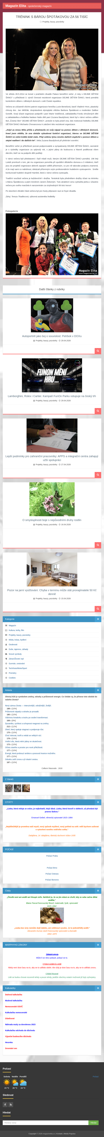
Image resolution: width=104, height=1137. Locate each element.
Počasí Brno (52, 868)
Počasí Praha (52, 856)
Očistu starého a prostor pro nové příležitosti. (24, 747)
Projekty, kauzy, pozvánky (53, 22)
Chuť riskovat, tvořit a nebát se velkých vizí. (23, 735)
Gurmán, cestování (17, 663)
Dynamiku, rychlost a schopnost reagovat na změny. (27, 723)
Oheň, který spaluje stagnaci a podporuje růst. (24, 729)
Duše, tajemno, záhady (18, 649)
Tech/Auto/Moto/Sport (18, 668)
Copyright (32, 1134)
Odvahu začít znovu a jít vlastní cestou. (21, 759)
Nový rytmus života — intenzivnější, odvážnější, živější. (28, 706)
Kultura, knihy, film (16, 630)
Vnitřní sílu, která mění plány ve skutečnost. (23, 741)
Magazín (12, 625)
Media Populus (69, 1134)
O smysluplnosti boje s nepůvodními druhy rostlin (51, 520)
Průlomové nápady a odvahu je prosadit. (22, 711)
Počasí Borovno (52, 880)
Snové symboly (15, 654)
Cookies (12, 678)
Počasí (96, 1077)
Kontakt (59, 1134)
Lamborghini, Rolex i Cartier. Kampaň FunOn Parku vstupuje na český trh (52, 396)
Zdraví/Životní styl (16, 659)
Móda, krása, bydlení (17, 640)
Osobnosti (13, 644)
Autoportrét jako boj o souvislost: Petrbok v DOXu (52, 336)
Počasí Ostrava (52, 874)
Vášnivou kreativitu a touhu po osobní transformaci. (26, 717)
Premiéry (12, 673)
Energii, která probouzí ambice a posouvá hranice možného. (30, 753)
